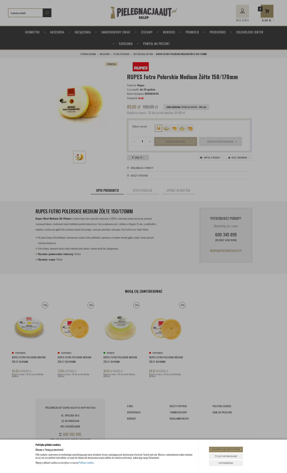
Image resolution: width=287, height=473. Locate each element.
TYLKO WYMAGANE (226, 456)
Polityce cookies (86, 462)
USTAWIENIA (226, 463)
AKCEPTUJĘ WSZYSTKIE (226, 449)
